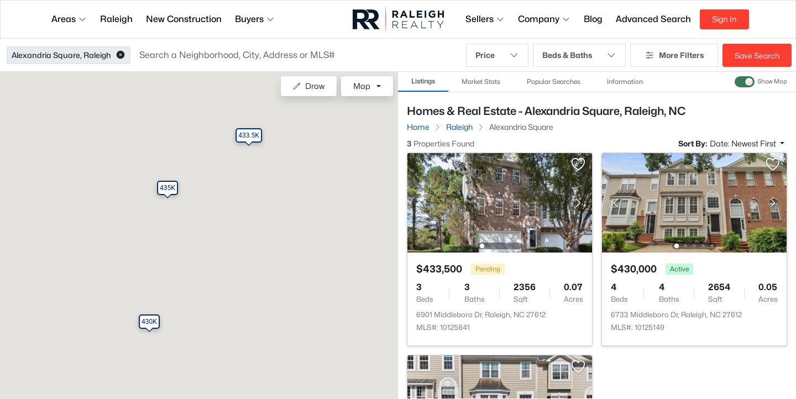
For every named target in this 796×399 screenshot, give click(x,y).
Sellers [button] (485, 19)
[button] (120, 55)
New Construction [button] (184, 19)
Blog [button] (593, 19)
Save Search (757, 55)
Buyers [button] (255, 19)
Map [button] (361, 86)
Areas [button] (69, 19)
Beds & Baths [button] (579, 55)
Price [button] (497, 55)
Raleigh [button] (116, 19)
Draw (308, 86)
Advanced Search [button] (653, 19)
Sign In (724, 19)
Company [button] (544, 19)
